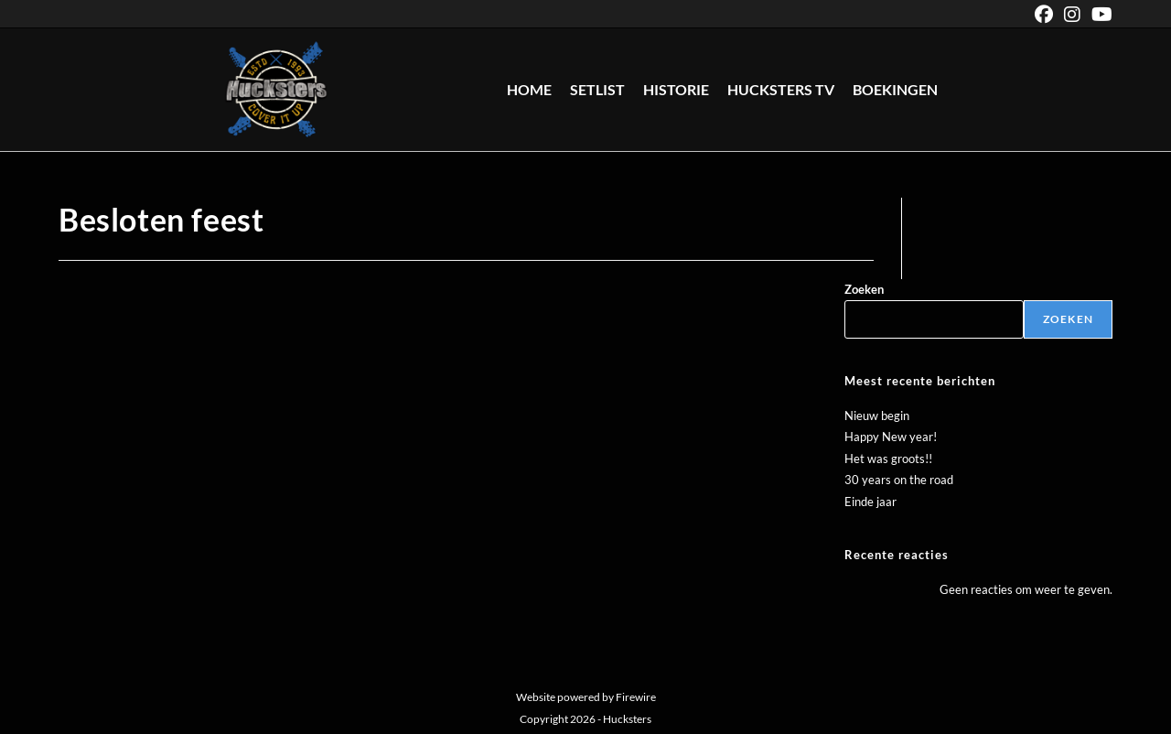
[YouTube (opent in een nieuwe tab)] (1099, 14)
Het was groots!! (888, 458)
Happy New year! (890, 436)
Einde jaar (870, 501)
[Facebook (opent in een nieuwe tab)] (1043, 14)
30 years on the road (898, 479)
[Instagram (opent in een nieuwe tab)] (1072, 14)
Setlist (597, 89)
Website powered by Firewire (586, 697)
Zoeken (864, 289)
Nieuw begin (876, 415)
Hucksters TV (780, 89)
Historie (676, 89)
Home (529, 89)
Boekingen (895, 89)
